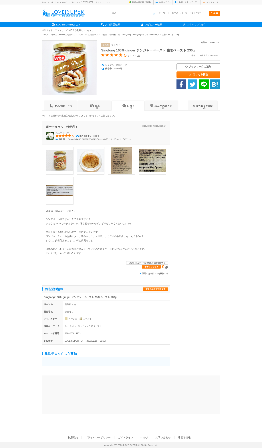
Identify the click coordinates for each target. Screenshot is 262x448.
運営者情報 (184, 437)
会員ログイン (165, 2)
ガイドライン (125, 437)
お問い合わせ (163, 437)
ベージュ (72, 318)
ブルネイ (115, 45)
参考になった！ (151, 267)
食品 (105, 34)
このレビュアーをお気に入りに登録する (147, 263)
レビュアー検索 (153, 24)
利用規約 (73, 437)
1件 (138, 55)
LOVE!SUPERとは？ (68, 24)
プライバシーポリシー (98, 437)
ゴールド (87, 318)
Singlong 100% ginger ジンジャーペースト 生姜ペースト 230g (148, 50)
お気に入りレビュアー (189, 2)
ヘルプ (144, 437)
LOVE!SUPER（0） (74, 341)
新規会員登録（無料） (142, 2)
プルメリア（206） (63, 133)
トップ (45, 34)
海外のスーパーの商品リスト (64, 34)
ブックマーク (212, 2)
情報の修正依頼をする (156, 289)
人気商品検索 (112, 24)
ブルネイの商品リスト (90, 34)
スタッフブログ (196, 24)
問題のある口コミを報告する (155, 273)
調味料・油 (115, 34)
